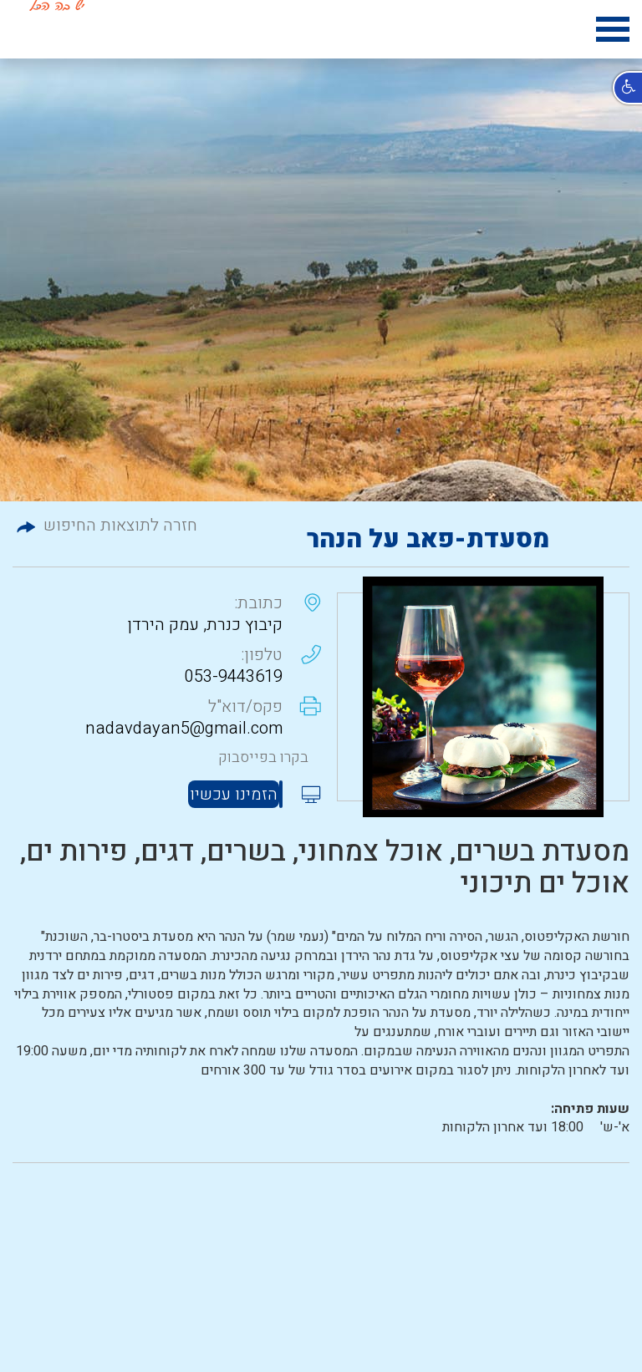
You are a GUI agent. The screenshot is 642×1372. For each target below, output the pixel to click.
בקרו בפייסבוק (263, 757)
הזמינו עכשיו (234, 794)
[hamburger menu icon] (612, 32)
